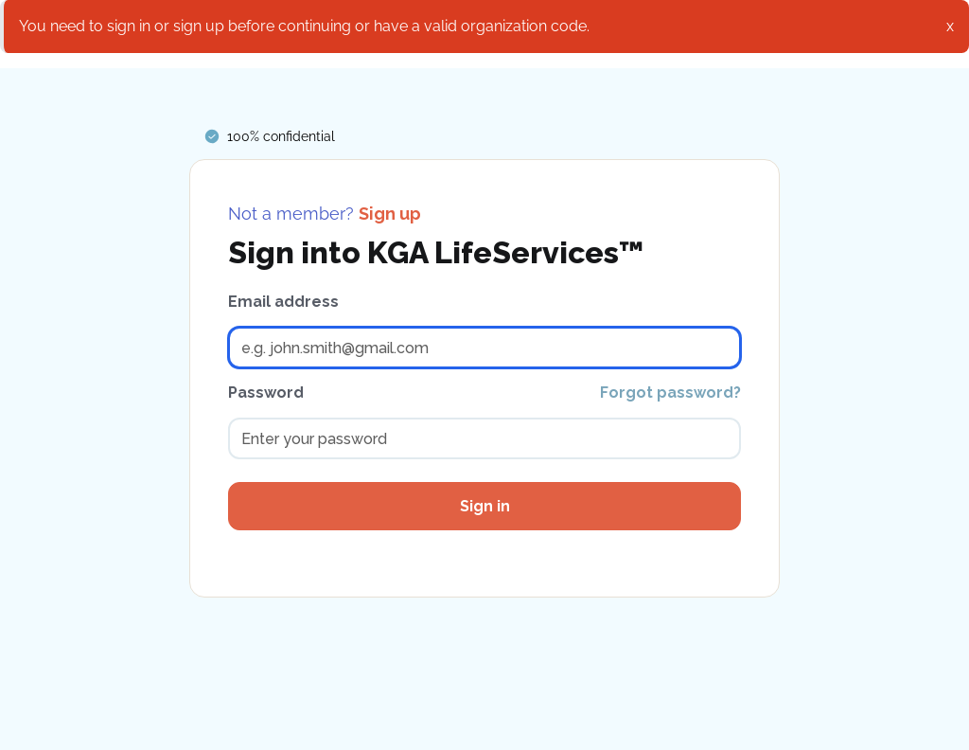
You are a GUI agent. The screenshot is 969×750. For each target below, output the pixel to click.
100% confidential (281, 136)
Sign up (390, 214)
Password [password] (266, 393)
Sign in (485, 506)
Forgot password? (670, 393)
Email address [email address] (283, 302)
